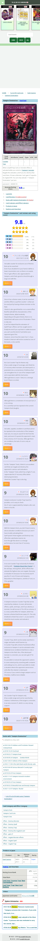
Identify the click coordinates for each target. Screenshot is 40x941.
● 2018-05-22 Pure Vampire (12, 782)
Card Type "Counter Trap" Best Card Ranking (14, 881)
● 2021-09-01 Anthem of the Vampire (15, 761)
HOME (4, 93)
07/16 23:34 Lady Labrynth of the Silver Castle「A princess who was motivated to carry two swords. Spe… (20, 920)
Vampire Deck (7, 810)
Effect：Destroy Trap (10, 828)
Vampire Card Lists (9, 813)
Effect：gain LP (8, 834)
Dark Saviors (32, 93)
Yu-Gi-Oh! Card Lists (16, 93)
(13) (22, 188)
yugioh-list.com (25, 939)
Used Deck (23, 101)
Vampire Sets (7, 817)
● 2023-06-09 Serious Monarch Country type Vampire (17, 768)
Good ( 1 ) (8, 283)
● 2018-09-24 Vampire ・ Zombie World (16, 758)
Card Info (9, 194)
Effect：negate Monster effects (13, 837)
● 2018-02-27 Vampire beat (12, 754)
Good (6, 384)
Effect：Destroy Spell (10, 824)
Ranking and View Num (13, 209)
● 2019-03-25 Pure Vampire (12, 773)
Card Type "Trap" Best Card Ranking (13, 886)
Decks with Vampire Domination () (19, 200)
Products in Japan (11, 206)
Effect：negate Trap (9, 844)
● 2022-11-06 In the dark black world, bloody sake (19, 764)
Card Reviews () (16, 197)
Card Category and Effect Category (17, 203)
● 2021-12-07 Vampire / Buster (13, 789)
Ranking (5, 867)
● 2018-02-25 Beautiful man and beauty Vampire (19, 785)
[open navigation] (4, 3)
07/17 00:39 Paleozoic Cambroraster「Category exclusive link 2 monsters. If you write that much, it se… (20, 910)
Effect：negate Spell (10, 841)
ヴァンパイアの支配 (28, 896)
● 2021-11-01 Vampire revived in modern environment (16, 777)
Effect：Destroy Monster (11, 821)
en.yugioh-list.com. (25, 937)
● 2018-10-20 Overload (11, 751)
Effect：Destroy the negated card (14, 831)
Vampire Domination (11, 95)
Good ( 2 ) (8, 448)
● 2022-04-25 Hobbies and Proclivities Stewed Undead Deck (18, 746)
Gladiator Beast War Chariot (23, 566)
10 (5, 256)
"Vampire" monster (28, 170)
